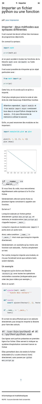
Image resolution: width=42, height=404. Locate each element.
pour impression (12, 20)
